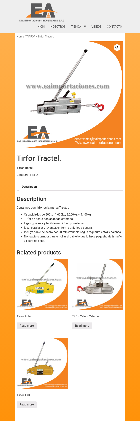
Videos (97, 26)
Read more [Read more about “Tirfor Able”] (27, 325)
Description (29, 186)
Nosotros (58, 26)
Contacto (114, 26)
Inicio (41, 26)
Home (20, 36)
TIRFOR (30, 36)
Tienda (76, 26)
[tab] (29, 187)
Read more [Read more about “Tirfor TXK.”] (27, 404)
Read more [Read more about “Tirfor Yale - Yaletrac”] (82, 325)
